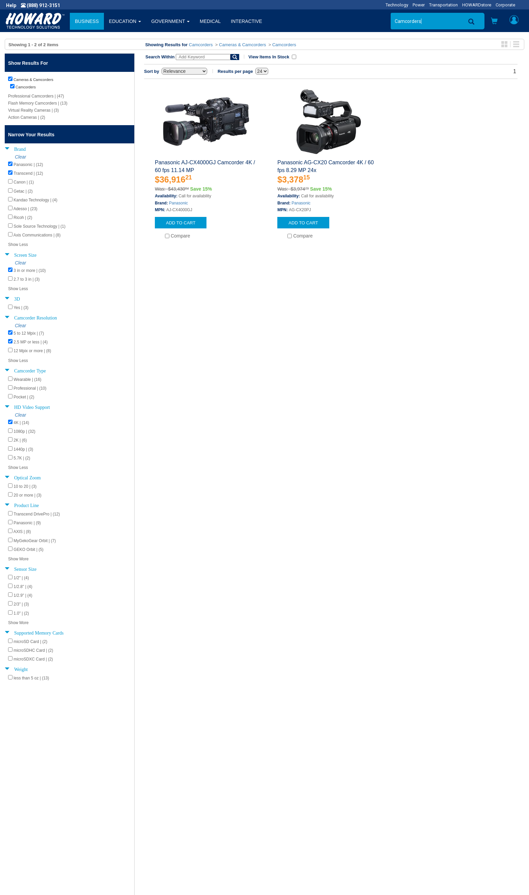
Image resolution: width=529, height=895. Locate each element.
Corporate (505, 4)
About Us (20, 810)
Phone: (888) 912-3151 (423, 830)
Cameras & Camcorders (242, 44)
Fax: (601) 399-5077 (420, 837)
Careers (18, 823)
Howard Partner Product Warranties (178, 830)
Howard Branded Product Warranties (179, 823)
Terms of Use (24, 837)
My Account (282, 816)
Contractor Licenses (31, 843)
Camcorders (201, 44)
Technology (397, 4)
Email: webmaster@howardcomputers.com (445, 843)
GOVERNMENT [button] (170, 21)
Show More (18, 559)
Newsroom (22, 816)
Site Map (279, 837)
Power (419, 4)
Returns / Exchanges (292, 830)
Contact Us (281, 810)
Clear (20, 157)
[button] (494, 22)
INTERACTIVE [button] (246, 21)
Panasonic (178, 203)
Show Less (18, 244)
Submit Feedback (158, 816)
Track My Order (286, 823)
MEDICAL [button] (210, 21)
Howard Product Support (166, 810)
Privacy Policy (24, 830)
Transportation (443, 4)
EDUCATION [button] (125, 21)
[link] (411, 879)
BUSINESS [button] (87, 21)
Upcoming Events (158, 837)
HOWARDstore (476, 4)
